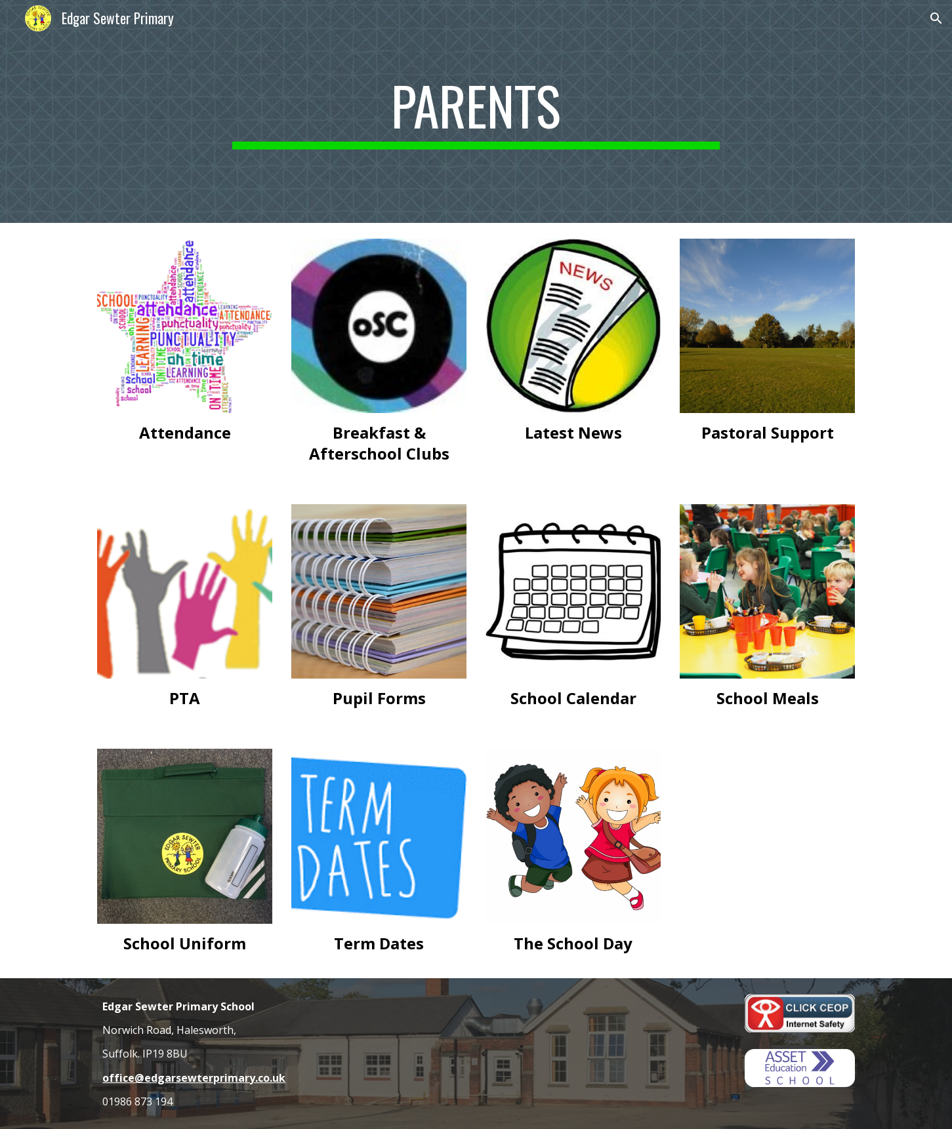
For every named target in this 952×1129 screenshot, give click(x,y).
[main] (476, 111)
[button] (936, 18)
